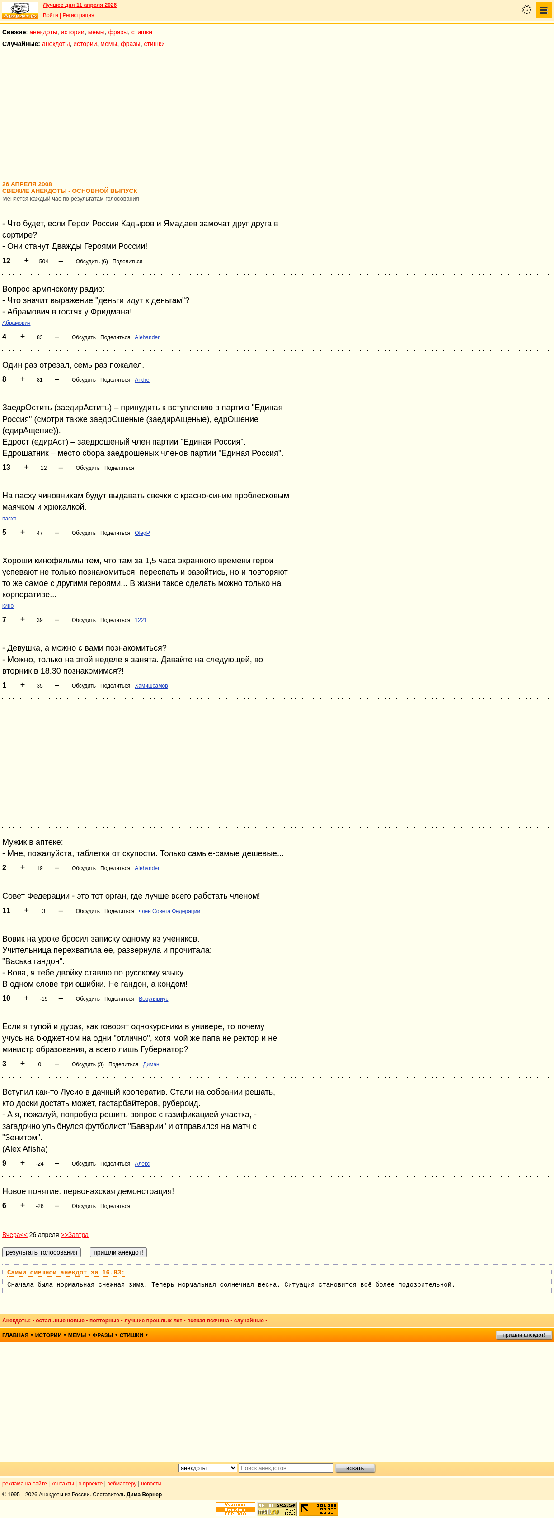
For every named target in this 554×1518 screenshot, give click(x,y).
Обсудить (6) (92, 261)
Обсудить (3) (88, 1064)
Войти (50, 15)
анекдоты (43, 32)
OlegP (142, 533)
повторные (104, 1320)
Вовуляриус (153, 999)
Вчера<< (15, 1234)
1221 (141, 620)
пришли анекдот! (523, 1335)
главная (15, 1335)
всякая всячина (208, 1320)
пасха (9, 518)
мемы (96, 32)
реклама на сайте (24, 1484)
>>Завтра (75, 1234)
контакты (63, 1484)
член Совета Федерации (169, 911)
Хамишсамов (151, 686)
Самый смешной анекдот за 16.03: (66, 1272)
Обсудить (84, 337)
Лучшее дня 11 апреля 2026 (80, 5)
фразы (118, 32)
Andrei (142, 380)
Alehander (147, 337)
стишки (141, 32)
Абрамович (16, 323)
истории (73, 32)
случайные (249, 1320)
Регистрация (78, 15)
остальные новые (60, 1320)
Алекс (142, 1164)
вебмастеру (121, 1484)
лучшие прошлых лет (153, 1320)
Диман (151, 1064)
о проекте (91, 1484)
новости (151, 1484)
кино (8, 606)
